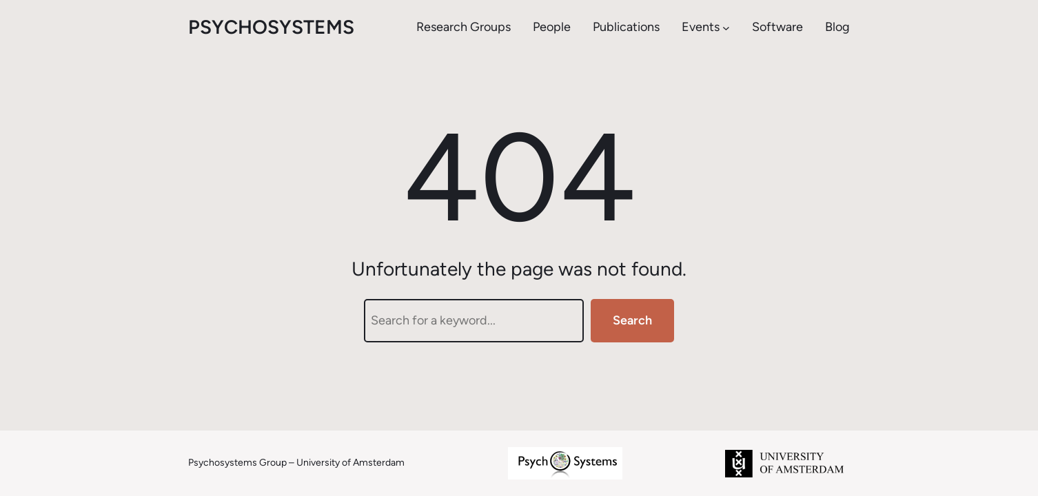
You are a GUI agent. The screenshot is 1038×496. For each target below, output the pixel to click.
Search (632, 320)
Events (701, 26)
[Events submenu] (726, 27)
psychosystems (271, 27)
